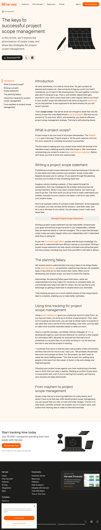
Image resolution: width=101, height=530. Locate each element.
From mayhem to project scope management (17, 105)
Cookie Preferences (19, 523)
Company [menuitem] (6, 497)
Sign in (78, 4)
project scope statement (79, 152)
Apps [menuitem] (4, 491)
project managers (75, 114)
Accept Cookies (19, 518)
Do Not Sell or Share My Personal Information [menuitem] (42, 524)
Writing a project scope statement (11, 89)
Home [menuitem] (4, 476)
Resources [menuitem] (36, 479)
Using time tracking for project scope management (17, 99)
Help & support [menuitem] (38, 485)
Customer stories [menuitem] (38, 476)
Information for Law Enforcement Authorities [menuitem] (71, 524)
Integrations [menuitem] (6, 488)
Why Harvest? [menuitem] (7, 479)
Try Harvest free (91, 4)
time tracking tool (49, 315)
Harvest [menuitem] (5, 472)
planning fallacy (47, 268)
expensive (91, 100)
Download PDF (12, 58)
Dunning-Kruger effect (54, 241)
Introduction (9, 81)
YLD (89, 332)
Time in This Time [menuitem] (38, 494)
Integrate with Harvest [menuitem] (40, 488)
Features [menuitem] (5, 482)
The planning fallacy (12, 94)
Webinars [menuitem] (35, 482)
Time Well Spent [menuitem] (38, 491)
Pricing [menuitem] (4, 485)
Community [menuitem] (36, 472)
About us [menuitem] (5, 501)
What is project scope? (14, 84)
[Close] (34, 506)
